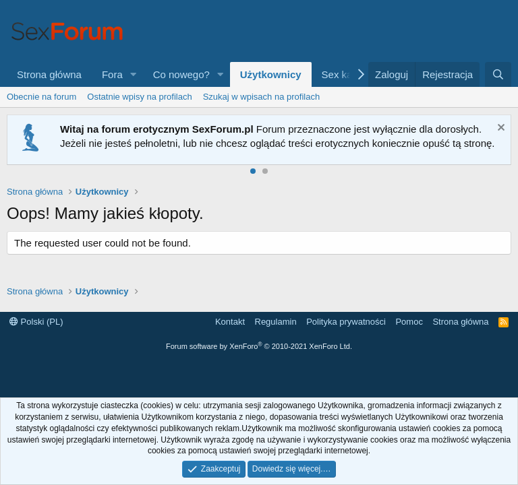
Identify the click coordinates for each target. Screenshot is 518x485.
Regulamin (276, 322)
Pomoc (408, 322)
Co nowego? (181, 74)
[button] (133, 74)
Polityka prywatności (346, 322)
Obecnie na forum (41, 97)
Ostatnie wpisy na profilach (139, 97)
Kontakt (230, 322)
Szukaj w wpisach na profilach (261, 97)
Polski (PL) (36, 322)
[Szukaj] (498, 74)
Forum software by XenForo (259, 346)
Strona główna (49, 74)
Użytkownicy (270, 74)
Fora (112, 74)
